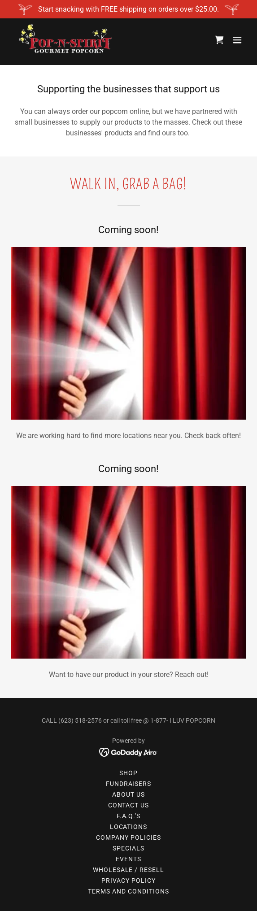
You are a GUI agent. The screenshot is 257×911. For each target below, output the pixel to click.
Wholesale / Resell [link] (129, 869)
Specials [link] (128, 848)
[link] (64, 40)
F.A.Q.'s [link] (129, 816)
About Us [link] (128, 794)
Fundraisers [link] (129, 783)
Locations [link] (129, 826)
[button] (237, 40)
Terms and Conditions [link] (128, 891)
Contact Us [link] (128, 805)
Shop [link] (128, 773)
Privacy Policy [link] (128, 880)
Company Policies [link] (128, 837)
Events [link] (128, 859)
